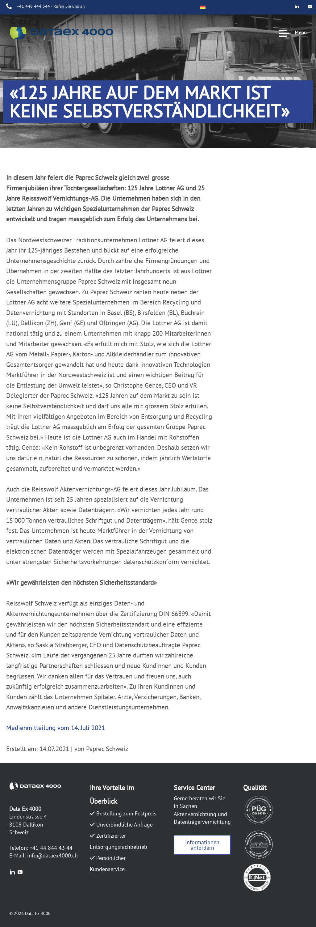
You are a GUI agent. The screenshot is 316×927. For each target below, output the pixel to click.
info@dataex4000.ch (52, 855)
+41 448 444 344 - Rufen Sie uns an (51, 6)
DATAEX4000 (32, 45)
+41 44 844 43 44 (51, 847)
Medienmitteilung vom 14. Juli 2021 (55, 728)
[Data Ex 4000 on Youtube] (310, 20)
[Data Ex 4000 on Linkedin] (310, 7)
